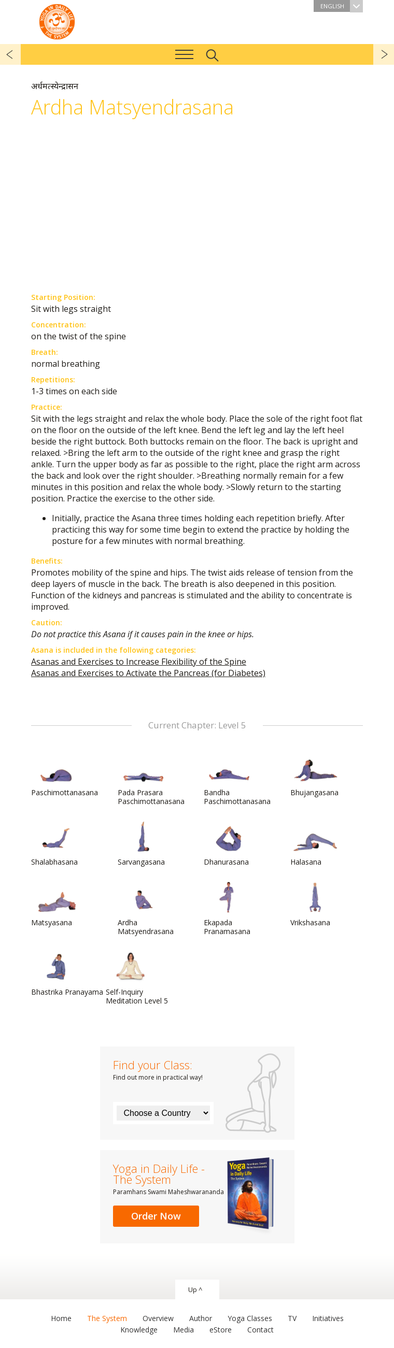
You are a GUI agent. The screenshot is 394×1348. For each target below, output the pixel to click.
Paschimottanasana (64, 774)
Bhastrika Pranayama (67, 974)
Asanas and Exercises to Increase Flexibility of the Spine (138, 661)
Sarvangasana (142, 844)
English (341, 6)
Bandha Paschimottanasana (237, 779)
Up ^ (195, 1289)
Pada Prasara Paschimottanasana (151, 779)
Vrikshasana (315, 904)
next (383, 54)
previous (10, 54)
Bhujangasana (315, 774)
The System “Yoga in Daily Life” (57, 20)
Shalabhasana (56, 844)
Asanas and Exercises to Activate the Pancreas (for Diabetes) (148, 673)
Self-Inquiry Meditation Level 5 (137, 978)
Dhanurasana (229, 844)
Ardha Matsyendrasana (146, 909)
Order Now (156, 1216)
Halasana (315, 844)
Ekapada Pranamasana (229, 909)
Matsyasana (56, 904)
